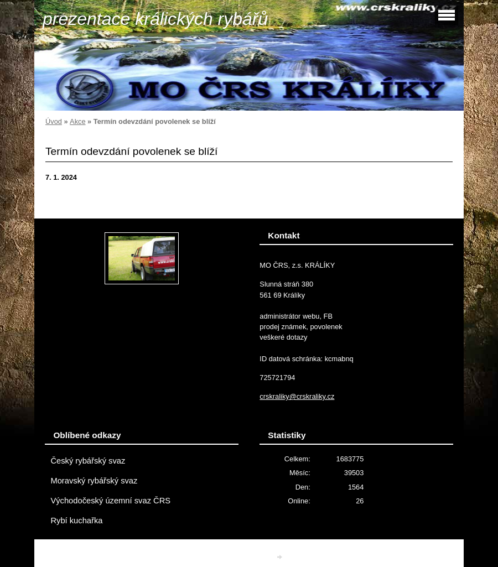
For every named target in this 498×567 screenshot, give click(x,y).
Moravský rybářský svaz (93, 480)
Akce (77, 121)
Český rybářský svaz (87, 460)
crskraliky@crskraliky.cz (297, 396)
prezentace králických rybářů (155, 19)
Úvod (53, 121)
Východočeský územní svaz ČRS (110, 500)
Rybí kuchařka (76, 520)
